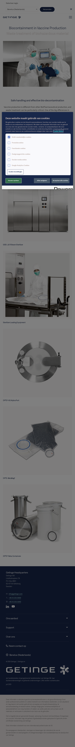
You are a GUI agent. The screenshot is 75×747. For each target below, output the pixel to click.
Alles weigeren (42, 180)
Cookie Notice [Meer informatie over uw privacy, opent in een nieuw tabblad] (58, 131)
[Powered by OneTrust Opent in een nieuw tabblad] (63, 187)
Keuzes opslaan (13, 180)
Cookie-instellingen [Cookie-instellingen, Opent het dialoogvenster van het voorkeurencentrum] (15, 172)
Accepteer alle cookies (60, 180)
